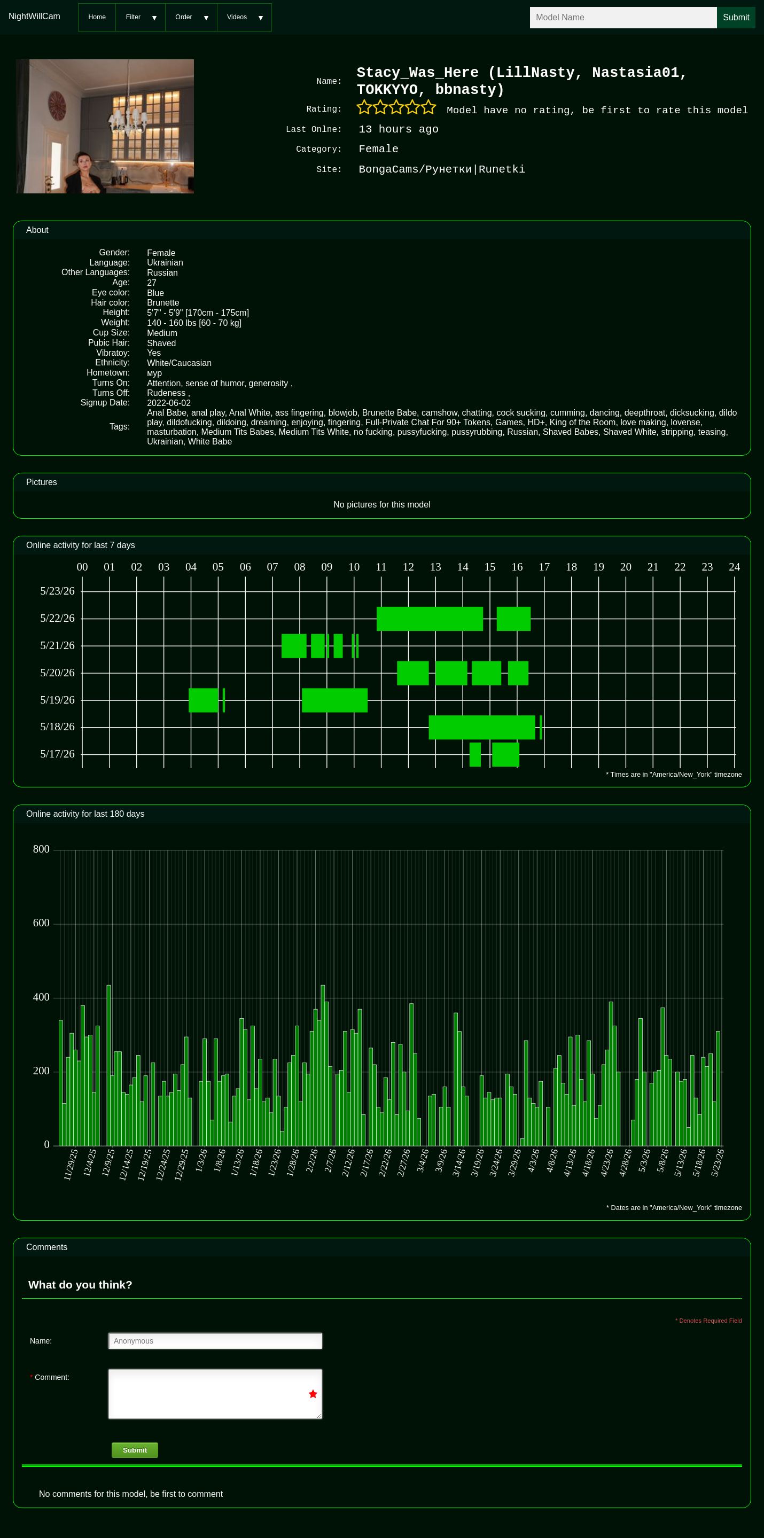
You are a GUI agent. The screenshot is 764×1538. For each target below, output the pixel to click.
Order (183, 17)
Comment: (49, 1376)
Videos (237, 17)
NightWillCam (34, 16)
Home (97, 17)
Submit (135, 1449)
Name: (41, 1340)
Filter (133, 17)
